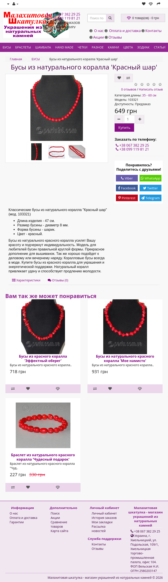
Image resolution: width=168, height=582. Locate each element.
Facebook (127, 188)
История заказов (104, 518)
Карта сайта (59, 531)
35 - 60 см (149, 95)
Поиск (55, 513)
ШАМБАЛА (43, 47)
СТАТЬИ (160, 47)
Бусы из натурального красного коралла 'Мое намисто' (125, 358)
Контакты (153, 30)
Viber (127, 178)
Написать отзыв (151, 89)
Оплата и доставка (125, 30)
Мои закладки (102, 522)
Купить (124, 127)
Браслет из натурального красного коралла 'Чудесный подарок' (43, 457)
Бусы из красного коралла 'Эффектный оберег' (43, 358)
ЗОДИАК (143, 47)
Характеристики (26, 280)
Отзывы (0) (58, 280)
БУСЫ (7, 47)
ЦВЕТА (128, 47)
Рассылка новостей (99, 528)
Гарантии (17, 522)
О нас (98, 30)
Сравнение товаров (59, 524)
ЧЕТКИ (82, 47)
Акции (98, 37)
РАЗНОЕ (97, 47)
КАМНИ (113, 47)
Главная (16, 59)
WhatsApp (150, 178)
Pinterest (126, 198)
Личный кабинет (104, 513)
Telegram (150, 198)
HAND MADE (64, 47)
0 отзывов (128, 89)
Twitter (150, 188)
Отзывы (115, 37)
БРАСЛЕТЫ (23, 47)
